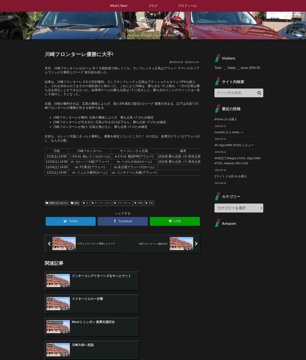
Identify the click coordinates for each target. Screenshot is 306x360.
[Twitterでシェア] (71, 221)
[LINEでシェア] (175, 221)
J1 (85, 203)
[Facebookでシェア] (123, 221)
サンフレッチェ (101, 203)
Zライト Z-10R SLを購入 (231, 178)
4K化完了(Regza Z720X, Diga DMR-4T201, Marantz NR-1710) (236, 162)
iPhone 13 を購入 (226, 119)
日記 (75, 203)
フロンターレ (122, 203)
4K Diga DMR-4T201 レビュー (235, 146)
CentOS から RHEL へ (230, 132)
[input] (238, 93)
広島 (149, 203)
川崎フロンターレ (57, 203)
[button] (259, 93)
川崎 (138, 203)
